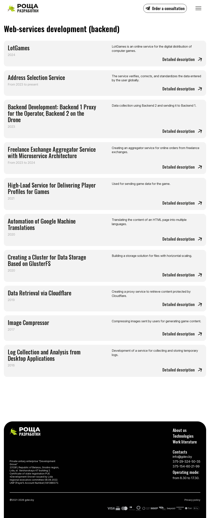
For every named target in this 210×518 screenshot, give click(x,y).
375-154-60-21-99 (186, 466)
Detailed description (178, 59)
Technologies (183, 436)
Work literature (185, 442)
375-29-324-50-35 (186, 461)
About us (180, 430)
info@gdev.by (182, 457)
